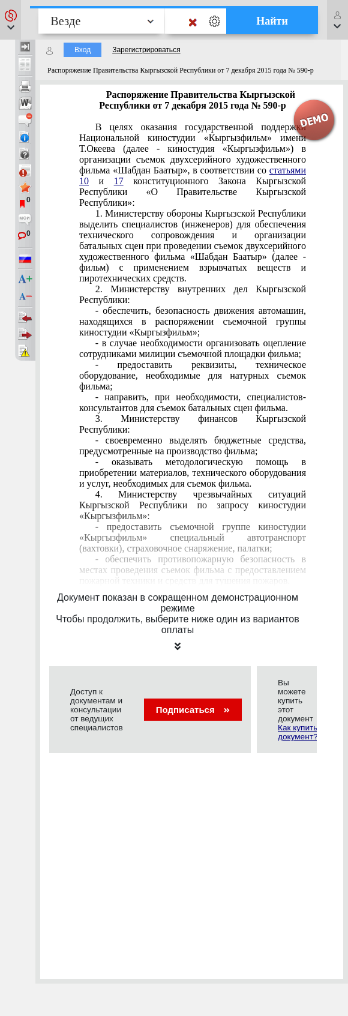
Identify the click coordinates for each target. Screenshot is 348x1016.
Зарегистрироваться (146, 50)
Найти (272, 21)
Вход (82, 50)
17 (119, 181)
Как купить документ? (297, 732)
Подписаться (193, 710)
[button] (10, 20)
